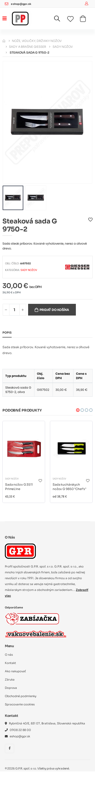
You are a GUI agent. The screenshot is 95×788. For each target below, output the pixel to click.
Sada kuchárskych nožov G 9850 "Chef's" (69, 487)
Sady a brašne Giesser (27, 46)
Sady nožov (63, 46)
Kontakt (10, 663)
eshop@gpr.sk (21, 4)
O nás (9, 654)
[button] (60, 20)
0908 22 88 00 (20, 730)
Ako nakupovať (15, 671)
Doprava (11, 688)
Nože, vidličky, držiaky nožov (37, 41)
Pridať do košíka (54, 310)
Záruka (10, 679)
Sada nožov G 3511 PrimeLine (19, 487)
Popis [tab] (7, 332)
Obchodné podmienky (20, 696)
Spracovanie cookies (20, 704)
